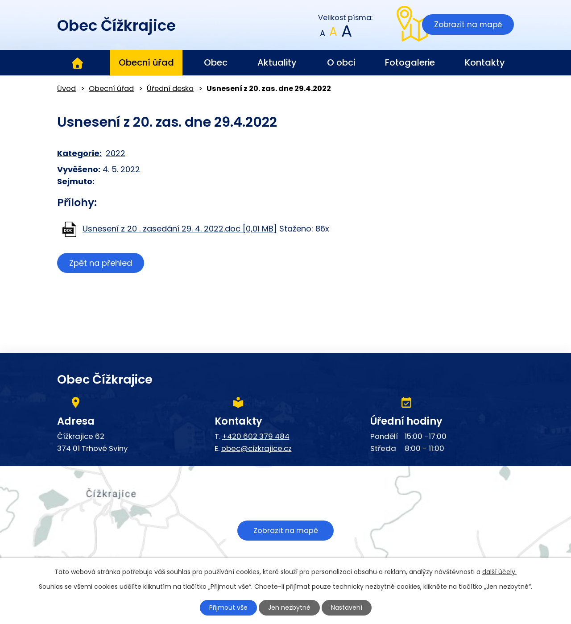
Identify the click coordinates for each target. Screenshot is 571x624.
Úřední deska (170, 88)
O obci (341, 62)
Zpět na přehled (100, 263)
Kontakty (485, 62)
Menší (322, 33)
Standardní (333, 33)
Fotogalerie (410, 62)
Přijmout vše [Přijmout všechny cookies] (228, 607)
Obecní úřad (146, 62)
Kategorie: (79, 153)
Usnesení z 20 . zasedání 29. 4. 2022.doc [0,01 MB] (180, 228)
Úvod (77, 63)
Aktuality (277, 62)
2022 (115, 153)
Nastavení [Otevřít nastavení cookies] (346, 607)
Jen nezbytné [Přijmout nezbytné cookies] (289, 607)
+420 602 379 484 (256, 436)
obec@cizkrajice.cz (256, 448)
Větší (346, 33)
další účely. (499, 571)
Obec (216, 62)
